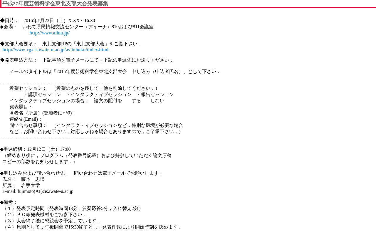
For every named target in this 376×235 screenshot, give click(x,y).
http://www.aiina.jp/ (49, 32)
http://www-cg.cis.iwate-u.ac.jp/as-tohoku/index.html (55, 49)
